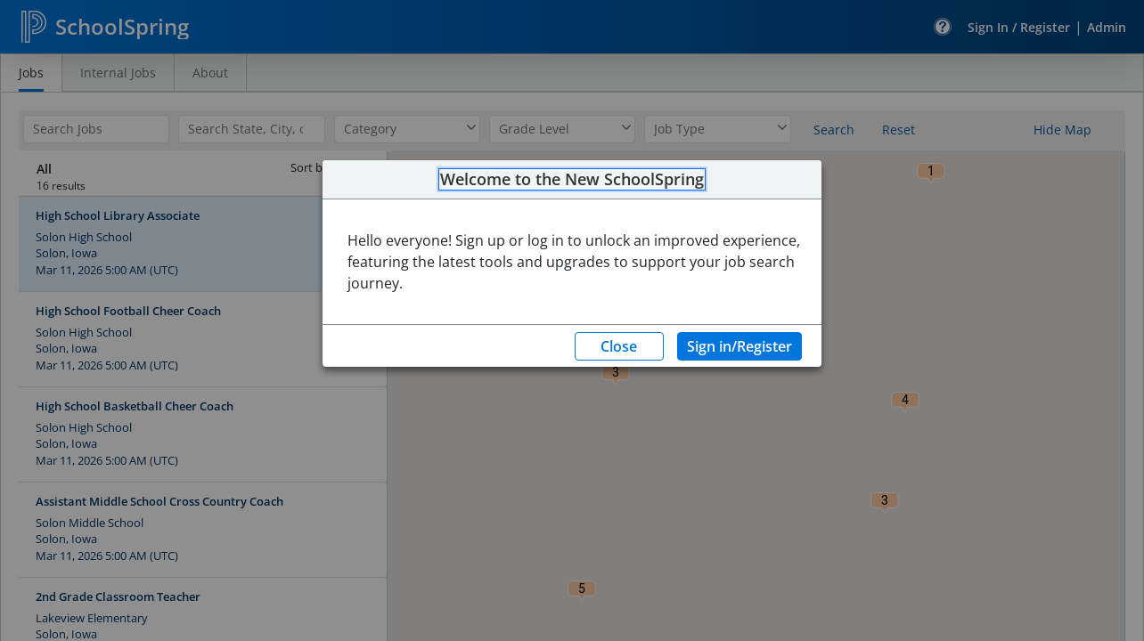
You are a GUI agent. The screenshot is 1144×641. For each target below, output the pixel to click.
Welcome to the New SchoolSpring (572, 180)
